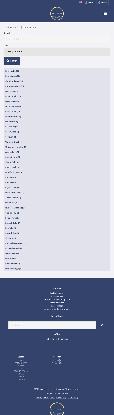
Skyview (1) (10, 216)
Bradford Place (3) (13, 150)
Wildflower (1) (12, 231)
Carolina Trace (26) (14, 59)
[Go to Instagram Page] (57, 327)
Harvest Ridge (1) (13, 246)
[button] (102, 36)
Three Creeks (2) (13, 175)
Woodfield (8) (11, 99)
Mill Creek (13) (12, 79)
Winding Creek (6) (13, 120)
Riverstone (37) (12, 54)
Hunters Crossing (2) (14, 186)
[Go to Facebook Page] (50, 327)
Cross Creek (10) (12, 89)
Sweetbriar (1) (12, 211)
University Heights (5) (15, 125)
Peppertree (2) (12, 160)
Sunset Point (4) (12, 135)
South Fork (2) (12, 196)
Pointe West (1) (12, 241)
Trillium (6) (10, 115)
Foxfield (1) (10, 206)
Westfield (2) (11, 181)
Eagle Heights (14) (13, 74)
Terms (46, 375)
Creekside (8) (11, 105)
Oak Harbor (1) (12, 236)
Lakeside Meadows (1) (15, 226)
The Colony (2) (12, 191)
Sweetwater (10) (13, 94)
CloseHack (63, 371)
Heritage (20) (11, 69)
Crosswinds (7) (12, 110)
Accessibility (61, 375)
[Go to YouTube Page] (63, 327)
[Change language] (81, 2)
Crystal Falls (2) (12, 165)
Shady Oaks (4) (12, 140)
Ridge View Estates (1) (15, 221)
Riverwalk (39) (12, 49)
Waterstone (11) (13, 84)
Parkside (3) (10, 155)
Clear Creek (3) (12, 145)
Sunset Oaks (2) (12, 201)
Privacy (39, 375)
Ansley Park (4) (12, 130)
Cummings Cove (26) (14, 64)
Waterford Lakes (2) (14, 170)
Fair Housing (73, 375)
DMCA (52, 375)
